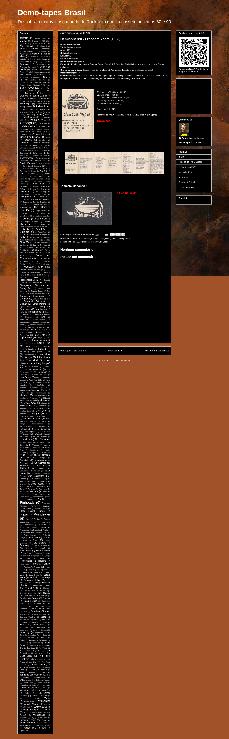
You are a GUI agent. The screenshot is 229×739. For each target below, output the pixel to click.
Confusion (24, 161)
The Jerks (39, 659)
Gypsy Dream (26, 307)
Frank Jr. (39, 277)
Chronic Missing (26, 148)
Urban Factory (25, 685)
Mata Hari (24, 393)
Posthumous (28, 525)
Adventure (24, 54)
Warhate (47, 704)
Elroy (22, 242)
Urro (36, 685)
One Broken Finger (35, 458)
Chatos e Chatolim (40, 143)
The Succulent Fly (38, 664)
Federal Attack (44, 264)
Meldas (34, 398)
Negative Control (39, 429)
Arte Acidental (26, 75)
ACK (22, 46)
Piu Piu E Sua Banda (39, 506)
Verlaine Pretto (31, 693)
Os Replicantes (36, 476)
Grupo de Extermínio (35, 301)
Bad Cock (32, 91)
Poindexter (42, 514)
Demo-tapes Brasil (51, 12)
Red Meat (25, 558)
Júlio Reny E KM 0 (37, 335)
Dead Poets (37, 181)
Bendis (22, 98)
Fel (46, 267)
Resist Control (41, 563)
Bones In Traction (27, 109)
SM (24, 570)
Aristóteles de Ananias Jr (38, 72)
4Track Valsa (33, 41)
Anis (45, 62)
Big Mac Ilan (35, 101)
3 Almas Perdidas (40, 38)
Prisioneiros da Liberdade (30, 530)
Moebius (43, 406)
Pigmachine (28, 499)
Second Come (33, 583)
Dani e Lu (24, 176)
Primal (22, 527)
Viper (45, 696)
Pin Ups (42, 499)
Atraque (46, 77)
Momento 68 (25, 408)
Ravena (23, 556)
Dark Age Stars (40, 176)
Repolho (42, 561)
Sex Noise (33, 588)
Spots (43, 617)
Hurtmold (28, 317)
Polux (28, 519)
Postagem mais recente (73, 350)
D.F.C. (23, 173)
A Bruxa (26, 44)
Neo (49, 432)
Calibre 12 (43, 126)
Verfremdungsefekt (41, 690)
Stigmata (23, 622)
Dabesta (33, 173)
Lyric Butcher (45, 380)
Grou (48, 299)
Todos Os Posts (186, 187)
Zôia (31, 725)
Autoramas (24, 82)
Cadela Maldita (27, 126)
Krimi (22, 349)
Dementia (24, 191)
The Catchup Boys (27, 648)
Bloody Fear (41, 104)
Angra (36, 62)
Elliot (46, 240)
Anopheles (41, 64)
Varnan (44, 688)
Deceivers (24, 186)
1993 (74, 239)
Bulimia (47, 114)
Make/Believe (40, 385)
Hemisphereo (124, 239)
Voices (37, 698)
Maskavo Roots (39, 390)
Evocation (24, 261)
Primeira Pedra (39, 527)
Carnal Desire (35, 132)
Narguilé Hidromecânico (31, 424)
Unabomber (30, 680)
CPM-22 (42, 119)
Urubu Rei (25, 687)
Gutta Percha (39, 304)
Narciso (44, 421)
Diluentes (23, 213)
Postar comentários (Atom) (118, 360)
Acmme (45, 49)
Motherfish (34, 416)
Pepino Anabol (38, 494)
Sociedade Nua (39, 604)
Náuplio (33, 453)
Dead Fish (43, 179)
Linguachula (45, 354)
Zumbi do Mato (28, 722)
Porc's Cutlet (31, 522)
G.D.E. (43, 282)
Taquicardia (46, 640)
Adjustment (43, 51)
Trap (48, 675)
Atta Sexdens (31, 80)
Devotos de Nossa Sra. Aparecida (36, 199)
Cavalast (42, 140)
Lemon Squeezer (36, 352)
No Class (40, 439)
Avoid (45, 82)
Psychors (33, 537)
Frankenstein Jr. (28, 280)
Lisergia (28, 357)
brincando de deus (43, 725)
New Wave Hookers (40, 434)
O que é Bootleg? (187, 167)
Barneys (24, 95)
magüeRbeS (30, 728)
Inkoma (34, 322)
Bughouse (36, 114)
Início (181, 156)
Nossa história (185, 172)
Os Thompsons (37, 479)
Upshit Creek (28, 683)
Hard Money (41, 309)
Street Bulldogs (39, 625)
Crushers (37, 166)
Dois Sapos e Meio (29, 222)
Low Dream (25, 377)
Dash (33, 179)
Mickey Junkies (26, 400)
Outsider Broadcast (39, 481)
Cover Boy (27, 166)
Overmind (24, 484)
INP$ (43, 317)
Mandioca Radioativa (29, 387)
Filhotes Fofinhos (26, 270)
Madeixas (23, 385)
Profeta (47, 532)
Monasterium (41, 408)
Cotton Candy (44, 163)
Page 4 (30, 486)
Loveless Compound (39, 375)
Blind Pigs (25, 103)
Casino (47, 137)
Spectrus (23, 614)
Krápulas (31, 349)
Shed (32, 591)
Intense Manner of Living (40, 325)
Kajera (25, 340)
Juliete (39, 332)
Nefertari (23, 429)
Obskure (46, 455)
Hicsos (47, 312)
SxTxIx (22, 640)
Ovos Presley (37, 483)
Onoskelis (24, 460)
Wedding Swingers (29, 709)
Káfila (41, 349)
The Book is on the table (38, 645)
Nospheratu (34, 450)
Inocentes (44, 322)
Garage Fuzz (26, 288)
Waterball (26, 707)
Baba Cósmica (29, 87)
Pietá (49, 497)
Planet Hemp (25, 509)
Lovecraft (23, 375)
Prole (45, 535)
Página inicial (115, 350)
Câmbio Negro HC (31, 168)
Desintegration (40, 194)
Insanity (23, 325)
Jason (33, 329)
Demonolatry (41, 192)
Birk (45, 101)
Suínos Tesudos (27, 638)
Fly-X (41, 275)
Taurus (25, 643)
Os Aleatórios (39, 460)
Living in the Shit (28, 363)
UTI (21, 680)
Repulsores (24, 564)
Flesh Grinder (34, 272)
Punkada (23, 540)
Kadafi (47, 338)
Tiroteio (44, 672)
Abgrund (43, 46)
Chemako (23, 145)
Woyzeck (23, 718)
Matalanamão (41, 393)
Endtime (33, 242)
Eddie (23, 237)
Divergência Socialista (41, 216)
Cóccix (33, 171)
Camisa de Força (26, 129)
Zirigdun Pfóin (27, 720)
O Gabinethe (45, 453)
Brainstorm (24, 112)
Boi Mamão (39, 106)
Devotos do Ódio (29, 202)
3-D (21, 41)
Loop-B (46, 363)
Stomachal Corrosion (39, 622)
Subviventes (24, 630)
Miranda (44, 403)
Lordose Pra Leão (31, 367)
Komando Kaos (40, 346)
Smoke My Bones (29, 598)
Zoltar (44, 720)
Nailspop (33, 421)
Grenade (24, 298)
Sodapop (23, 606)
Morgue (35, 413)
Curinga (47, 166)
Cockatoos (24, 153)
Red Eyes (44, 556)
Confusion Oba (39, 161)
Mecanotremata (41, 395)
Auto (44, 80)
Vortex (47, 698)
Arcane (22, 72)
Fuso (22, 283)
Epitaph (32, 247)
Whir (26, 712)
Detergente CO (27, 196)
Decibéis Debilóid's (39, 186)
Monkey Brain (25, 411)
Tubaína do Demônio (31, 677)
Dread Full (41, 229)
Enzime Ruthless (40, 245)
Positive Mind (45, 522)
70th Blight (46, 41)
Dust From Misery (40, 232)
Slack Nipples (43, 593)
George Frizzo (88, 70)
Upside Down (42, 683)
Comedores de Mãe (38, 155)
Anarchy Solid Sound (38, 59)
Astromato (41, 74)
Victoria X (36, 696)
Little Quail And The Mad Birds (35, 359)
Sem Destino (37, 585)
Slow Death (29, 595)
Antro (34, 67)
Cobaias (44, 150)
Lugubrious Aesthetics (28, 380)
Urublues (44, 685)
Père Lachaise (41, 545)
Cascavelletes (39, 134)
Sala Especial (34, 570)
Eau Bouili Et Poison (28, 234)
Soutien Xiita (38, 611)
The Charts (43, 648)
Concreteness (26, 158)
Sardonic (33, 577)
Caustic (28, 140)
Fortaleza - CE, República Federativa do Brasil (87, 242)
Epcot (22, 247)
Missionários (26, 405)
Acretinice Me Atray (27, 51)
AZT (32, 46)
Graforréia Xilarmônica (32, 296)
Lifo (48, 351)
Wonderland (39, 715)
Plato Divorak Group (32, 511)
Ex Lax (35, 261)
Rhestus (37, 567)
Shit (40, 591)
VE (36, 687)
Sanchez (47, 570)
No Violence (34, 445)
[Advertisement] (114, 336)
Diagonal (35, 204)
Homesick (27, 314)
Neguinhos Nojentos (28, 432)
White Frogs (37, 712)
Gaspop (40, 288)
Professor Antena (35, 532)
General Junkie (37, 291)
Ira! (40, 327)
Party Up (31, 489)
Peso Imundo (38, 497)
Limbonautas (29, 354)
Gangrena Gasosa (32, 285)
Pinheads (27, 502)
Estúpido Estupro (34, 253)
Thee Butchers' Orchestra (37, 670)
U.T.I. (45, 677)
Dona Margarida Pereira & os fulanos (35, 227)
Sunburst (44, 630)
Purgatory (24, 545)
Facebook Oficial (187, 182)
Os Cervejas (39, 471)
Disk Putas (40, 213)
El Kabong (34, 237)
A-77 (35, 44)
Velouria (24, 690)
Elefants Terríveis (34, 240)
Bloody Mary (25, 107)
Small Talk (43, 596)
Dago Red (44, 173)
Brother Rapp (37, 112)
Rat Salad (27, 553)
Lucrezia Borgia (41, 377)
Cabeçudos (43, 123)
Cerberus (24, 142)
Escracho (43, 247)
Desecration (24, 194)
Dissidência (24, 216)
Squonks (34, 620)
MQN (25, 383)
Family (22, 264)
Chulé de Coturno (43, 148)
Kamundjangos (39, 340)
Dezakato (43, 202)
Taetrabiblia (33, 640)
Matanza (24, 395)
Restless (27, 567)
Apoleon (44, 70)
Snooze (46, 598)
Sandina (26, 572)
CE (79, 239)
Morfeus (23, 413)
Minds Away (30, 403)
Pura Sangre (39, 542)
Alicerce (33, 56)
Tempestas (36, 643)
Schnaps (46, 577)
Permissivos (24, 497)
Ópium (22, 731)
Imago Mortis (40, 319)
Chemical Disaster (39, 145)
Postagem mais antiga (157, 350)
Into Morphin (28, 327)
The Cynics (38, 653)
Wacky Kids (29, 701)
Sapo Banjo (34, 575)
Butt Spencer (29, 117)
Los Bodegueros (32, 369)
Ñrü (44, 728)
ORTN (26, 455)
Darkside (23, 179)
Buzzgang (44, 117)
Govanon (43, 293)
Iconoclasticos (25, 319)
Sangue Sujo (37, 572)
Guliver (23, 304)
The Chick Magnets (29, 651)
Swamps (43, 638)
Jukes (30, 332)
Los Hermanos (40, 372)
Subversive (41, 627)
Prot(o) (22, 538)
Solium (36, 606)
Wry (32, 718)
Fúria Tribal (32, 283)
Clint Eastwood (29, 150)
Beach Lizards (40, 95)
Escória (23, 250)
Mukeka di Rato (31, 418)
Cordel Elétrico (27, 163)
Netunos (26, 434)
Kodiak (27, 346)
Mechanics (24, 398)
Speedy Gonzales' (39, 614)
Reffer (42, 558)
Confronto (43, 158)
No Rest (40, 442)
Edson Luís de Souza (193, 138)
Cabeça (26, 123)
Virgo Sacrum (25, 698)
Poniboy (37, 519)
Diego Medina (41, 211)
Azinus (22, 85)
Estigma (35, 250)
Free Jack (44, 280)
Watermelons (40, 707)
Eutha (39, 255)
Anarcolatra (24, 62)
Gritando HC (38, 299)
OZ (35, 455)
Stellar (44, 620)
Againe (35, 53)
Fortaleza (86, 239)
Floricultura (31, 275)
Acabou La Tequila (29, 48)
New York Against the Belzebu (33, 437)
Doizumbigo (42, 224)
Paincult (40, 486)
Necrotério (42, 426)
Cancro (39, 129)
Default (33, 189)
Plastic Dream (41, 509)
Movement (46, 416)
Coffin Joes (37, 153)
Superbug (24, 632)
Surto (22, 635)
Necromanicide (26, 426)
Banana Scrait (44, 91)
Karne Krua (43, 342)
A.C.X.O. (44, 44)
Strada (23, 624)
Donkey (26, 229)
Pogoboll (24, 514)
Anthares (23, 67)
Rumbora (46, 567)
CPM (30, 119)
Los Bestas (46, 367)
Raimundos (25, 550)
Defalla (22, 189)
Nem (41, 432)
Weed (47, 709)
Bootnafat (43, 109)
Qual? (42, 548)
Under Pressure (44, 680)
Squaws (23, 620)
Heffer (22, 312)
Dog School (41, 218)
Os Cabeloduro (37, 468)
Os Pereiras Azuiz (37, 473)
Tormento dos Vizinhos (31, 674)
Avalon (35, 82)
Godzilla (33, 293)
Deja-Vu (44, 189)
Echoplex (43, 234)
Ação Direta (33, 85)
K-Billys (39, 338)
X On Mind (42, 718)
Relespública (26, 561)
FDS (45, 261)
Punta (35, 540)
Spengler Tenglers (27, 617)
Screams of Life (32, 580)
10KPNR (24, 38)
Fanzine (32, 264)
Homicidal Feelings (42, 314)
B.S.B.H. (44, 85)
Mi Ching (44, 398)
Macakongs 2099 (40, 383)
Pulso (45, 538)
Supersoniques (41, 632)
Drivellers (24, 232)
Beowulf (33, 98)
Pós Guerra (26, 548)
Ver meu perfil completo (190, 142)
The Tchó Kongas (27, 667)
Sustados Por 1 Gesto (37, 635)
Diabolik (23, 204)
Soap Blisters (30, 601)
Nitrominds (25, 439)
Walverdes (44, 700)
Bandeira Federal (34, 93)
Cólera (43, 170)
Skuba (30, 593)
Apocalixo (34, 70)
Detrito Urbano (44, 197)
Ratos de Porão (41, 553)
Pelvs (22, 494)
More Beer (41, 411)
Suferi (35, 630)
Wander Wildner (32, 704)
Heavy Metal (110, 239)
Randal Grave (43, 550)
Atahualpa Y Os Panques (30, 77)
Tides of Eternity (27, 672)
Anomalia (24, 64)
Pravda (42, 524)
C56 (21, 120)
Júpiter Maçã (26, 337)
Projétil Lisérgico (30, 535)
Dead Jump (24, 181)
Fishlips (40, 270)
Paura (45, 491)
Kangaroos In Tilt (26, 343)
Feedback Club (31, 266)
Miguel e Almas (42, 400)
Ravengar (33, 556)
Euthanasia (26, 258)
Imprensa (183, 177)
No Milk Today (26, 442)
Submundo (24, 627)
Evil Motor (43, 259)
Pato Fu (34, 491)
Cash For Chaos (30, 137)
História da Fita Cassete (190, 162)
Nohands (36, 447)
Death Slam (38, 183)
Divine (26, 218)
